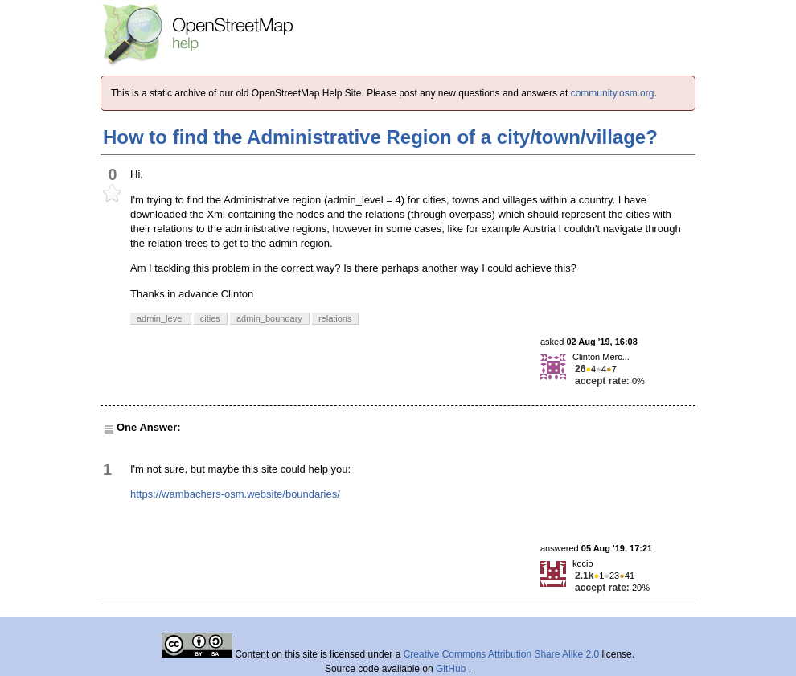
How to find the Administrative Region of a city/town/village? (380, 137)
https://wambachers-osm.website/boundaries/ (235, 494)
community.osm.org (612, 93)
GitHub (452, 668)
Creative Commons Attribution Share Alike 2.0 (501, 654)
